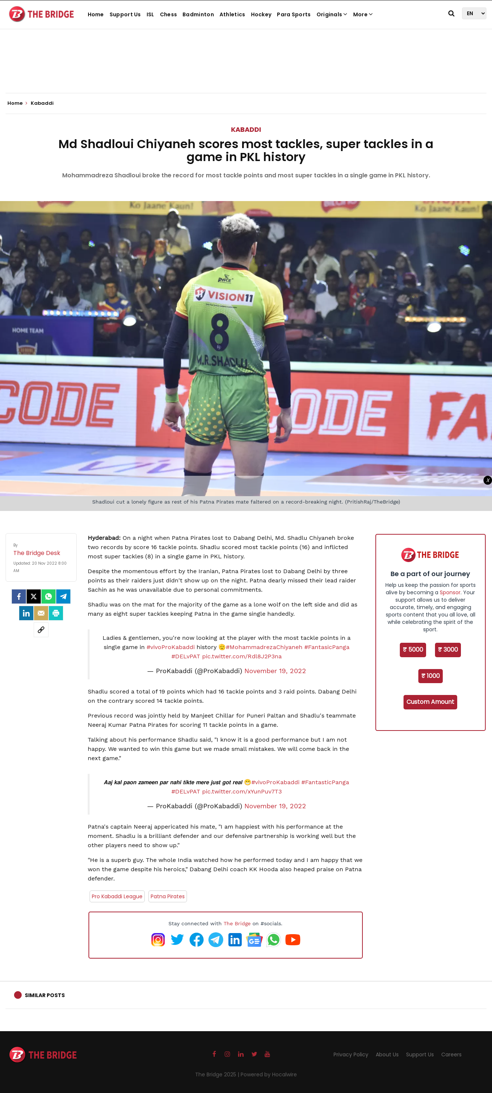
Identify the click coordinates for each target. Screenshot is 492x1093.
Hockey (261, 14)
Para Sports (294, 14)
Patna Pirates (168, 896)
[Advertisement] (246, 70)
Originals (332, 14)
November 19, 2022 (275, 671)
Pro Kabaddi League (117, 896)
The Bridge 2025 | (218, 1074)
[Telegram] (63, 596)
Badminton (198, 14)
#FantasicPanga (326, 647)
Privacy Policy (351, 1054)
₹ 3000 (448, 649)
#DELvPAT (185, 656)
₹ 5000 (413, 649)
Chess (168, 14)
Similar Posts (45, 995)
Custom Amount (430, 702)
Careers (451, 1054)
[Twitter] (33, 596)
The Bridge (237, 923)
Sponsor (450, 592)
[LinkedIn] (26, 613)
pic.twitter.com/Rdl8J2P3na (242, 656)
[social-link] (41, 629)
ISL (150, 14)
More (363, 14)
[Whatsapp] (48, 596)
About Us (387, 1054)
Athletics (232, 14)
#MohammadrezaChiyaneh (264, 647)
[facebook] (18, 596)
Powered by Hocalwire (269, 1074)
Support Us (125, 14)
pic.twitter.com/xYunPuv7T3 (242, 791)
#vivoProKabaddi (171, 647)
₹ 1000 (430, 676)
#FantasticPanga (325, 782)
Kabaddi (246, 129)
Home (96, 14)
